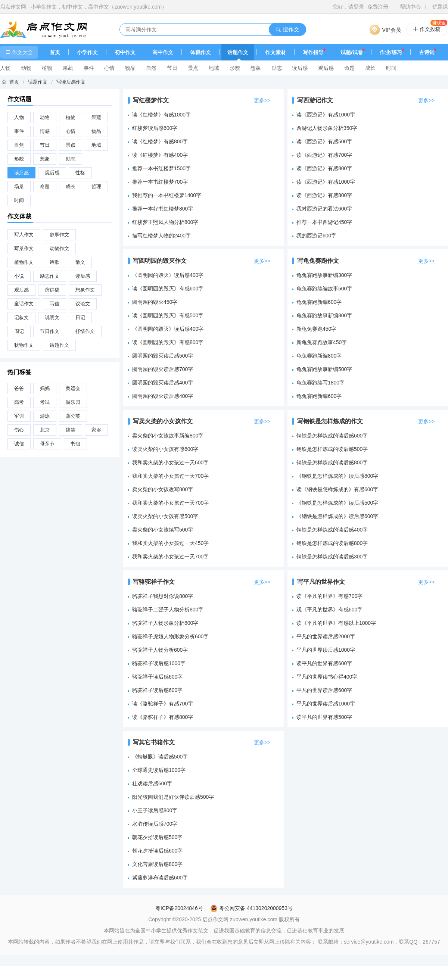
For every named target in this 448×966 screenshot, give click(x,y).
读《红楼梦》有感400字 (160, 155)
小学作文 (87, 52)
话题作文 (237, 52)
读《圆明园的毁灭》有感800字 (167, 342)
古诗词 (427, 52)
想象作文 (85, 290)
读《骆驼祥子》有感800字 (162, 717)
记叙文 (21, 317)
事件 (89, 68)
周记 (19, 331)
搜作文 (287, 29)
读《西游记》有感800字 (324, 168)
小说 (19, 276)
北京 (45, 430)
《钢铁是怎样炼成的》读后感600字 (337, 516)
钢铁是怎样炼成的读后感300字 (332, 557)
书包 (75, 443)
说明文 (52, 317)
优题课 (440, 7)
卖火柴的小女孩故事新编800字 (167, 436)
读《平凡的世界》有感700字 (329, 596)
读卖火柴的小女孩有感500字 (165, 516)
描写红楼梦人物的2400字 (161, 236)
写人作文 (24, 234)
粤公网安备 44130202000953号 (251, 908)
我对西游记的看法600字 (324, 209)
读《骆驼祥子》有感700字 (162, 704)
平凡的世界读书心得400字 (326, 677)
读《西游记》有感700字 (324, 155)
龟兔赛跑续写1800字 (320, 383)
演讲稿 (52, 290)
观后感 (326, 68)
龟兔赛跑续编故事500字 (324, 289)
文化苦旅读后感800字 (157, 864)
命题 (349, 68)
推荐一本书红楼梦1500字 (161, 168)
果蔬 (68, 68)
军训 (19, 416)
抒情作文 (85, 331)
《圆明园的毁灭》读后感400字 (167, 275)
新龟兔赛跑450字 (316, 329)
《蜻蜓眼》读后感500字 (160, 757)
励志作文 (49, 276)
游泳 (45, 416)
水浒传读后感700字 (154, 824)
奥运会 (73, 388)
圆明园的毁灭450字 (154, 302)
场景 (19, 186)
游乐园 (73, 402)
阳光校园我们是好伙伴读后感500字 (173, 797)
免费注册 (377, 7)
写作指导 (313, 52)
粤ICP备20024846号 (179, 908)
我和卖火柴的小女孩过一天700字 (170, 476)
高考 (19, 402)
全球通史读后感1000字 (159, 770)
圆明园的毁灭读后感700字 (162, 369)
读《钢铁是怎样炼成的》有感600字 (337, 489)
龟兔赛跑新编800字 (319, 356)
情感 (45, 131)
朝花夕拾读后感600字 (157, 851)
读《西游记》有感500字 (324, 141)
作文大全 (19, 52)
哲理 (96, 186)
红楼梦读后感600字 (154, 128)
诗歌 (54, 262)
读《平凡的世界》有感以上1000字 (336, 623)
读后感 (300, 68)
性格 (80, 172)
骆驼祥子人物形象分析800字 (165, 623)
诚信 (19, 443)
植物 (47, 68)
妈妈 (45, 388)
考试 (45, 402)
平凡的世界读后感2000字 (325, 636)
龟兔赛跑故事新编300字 (324, 275)
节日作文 (49, 331)
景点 (193, 68)
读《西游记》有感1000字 (325, 115)
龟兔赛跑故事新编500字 (324, 369)
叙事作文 (59, 234)
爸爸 (19, 388)
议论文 (82, 303)
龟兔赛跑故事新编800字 (324, 315)
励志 (276, 68)
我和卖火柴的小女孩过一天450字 (170, 543)
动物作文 (59, 248)
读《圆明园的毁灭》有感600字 (167, 289)
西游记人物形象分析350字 (326, 128)
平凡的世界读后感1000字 (325, 650)
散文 (80, 262)
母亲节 (47, 443)
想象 (256, 68)
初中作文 (125, 52)
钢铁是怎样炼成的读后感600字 (332, 436)
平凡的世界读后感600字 (324, 690)
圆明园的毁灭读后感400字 (162, 383)
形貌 (235, 68)
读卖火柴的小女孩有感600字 (165, 449)
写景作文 (24, 248)
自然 (151, 68)
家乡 (96, 430)
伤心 (19, 430)
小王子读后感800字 (154, 810)
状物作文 (24, 345)
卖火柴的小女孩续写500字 (162, 530)
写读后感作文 (70, 82)
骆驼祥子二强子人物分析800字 (167, 610)
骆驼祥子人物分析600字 (160, 650)
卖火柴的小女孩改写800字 (162, 489)
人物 (5, 68)
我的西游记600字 (316, 236)
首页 (55, 52)
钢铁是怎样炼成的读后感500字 (332, 449)
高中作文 (162, 52)
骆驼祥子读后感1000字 (159, 663)
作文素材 (275, 52)
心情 (109, 68)
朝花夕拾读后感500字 (157, 837)
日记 (80, 317)
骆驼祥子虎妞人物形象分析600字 (170, 636)
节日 (172, 68)
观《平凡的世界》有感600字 (329, 610)
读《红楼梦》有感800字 (160, 141)
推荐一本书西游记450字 (324, 222)
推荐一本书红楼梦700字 (160, 182)
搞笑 (70, 430)
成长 (370, 68)
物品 (130, 68)
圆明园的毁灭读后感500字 (162, 356)
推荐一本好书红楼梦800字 (162, 209)
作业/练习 (391, 52)
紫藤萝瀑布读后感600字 (160, 878)
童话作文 (24, 303)
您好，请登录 (348, 7)
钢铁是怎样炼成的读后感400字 (332, 530)
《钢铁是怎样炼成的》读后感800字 (337, 476)
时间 (391, 68)
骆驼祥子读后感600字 (157, 677)
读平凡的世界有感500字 (324, 717)
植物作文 (24, 262)
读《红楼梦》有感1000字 (161, 115)
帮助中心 (410, 7)
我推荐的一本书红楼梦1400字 (166, 195)
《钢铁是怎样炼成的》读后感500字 (337, 503)
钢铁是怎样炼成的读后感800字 (332, 462)
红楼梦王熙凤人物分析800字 (165, 222)
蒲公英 (73, 416)
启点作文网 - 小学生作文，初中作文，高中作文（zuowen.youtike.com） (83, 7)
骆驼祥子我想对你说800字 (162, 596)
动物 (26, 68)
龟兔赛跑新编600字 (319, 302)
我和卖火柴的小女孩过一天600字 (170, 462)
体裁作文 (200, 52)
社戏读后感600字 (152, 783)
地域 (214, 68)
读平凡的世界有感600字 (324, 663)
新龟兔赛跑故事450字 (321, 342)
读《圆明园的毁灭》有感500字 (167, 315)
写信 (54, 303)
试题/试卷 (351, 52)
